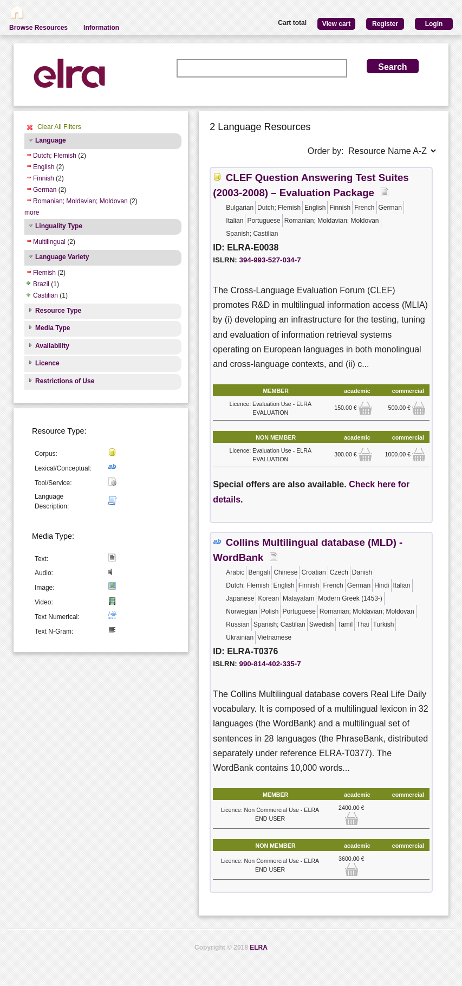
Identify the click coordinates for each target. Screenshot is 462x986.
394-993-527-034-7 (270, 260)
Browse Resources (38, 27)
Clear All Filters (59, 127)
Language (50, 140)
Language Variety (62, 257)
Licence (47, 363)
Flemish (44, 272)
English (43, 167)
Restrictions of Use (64, 381)
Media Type (52, 328)
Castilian (45, 295)
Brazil (41, 284)
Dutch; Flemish (54, 155)
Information (101, 27)
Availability (52, 346)
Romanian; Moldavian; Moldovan (80, 201)
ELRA (259, 947)
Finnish (43, 178)
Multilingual (49, 242)
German (44, 190)
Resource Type (58, 310)
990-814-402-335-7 (270, 664)
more (31, 212)
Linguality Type (58, 226)
